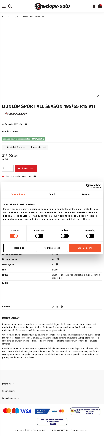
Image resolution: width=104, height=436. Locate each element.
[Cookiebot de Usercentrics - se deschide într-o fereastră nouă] (88, 186)
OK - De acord (85, 248)
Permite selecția (52, 248)
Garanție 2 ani (38, 147)
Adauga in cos (26, 168)
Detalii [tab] (52, 194)
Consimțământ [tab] (18, 194)
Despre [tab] (86, 194)
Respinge (19, 248)
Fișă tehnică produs (15, 147)
